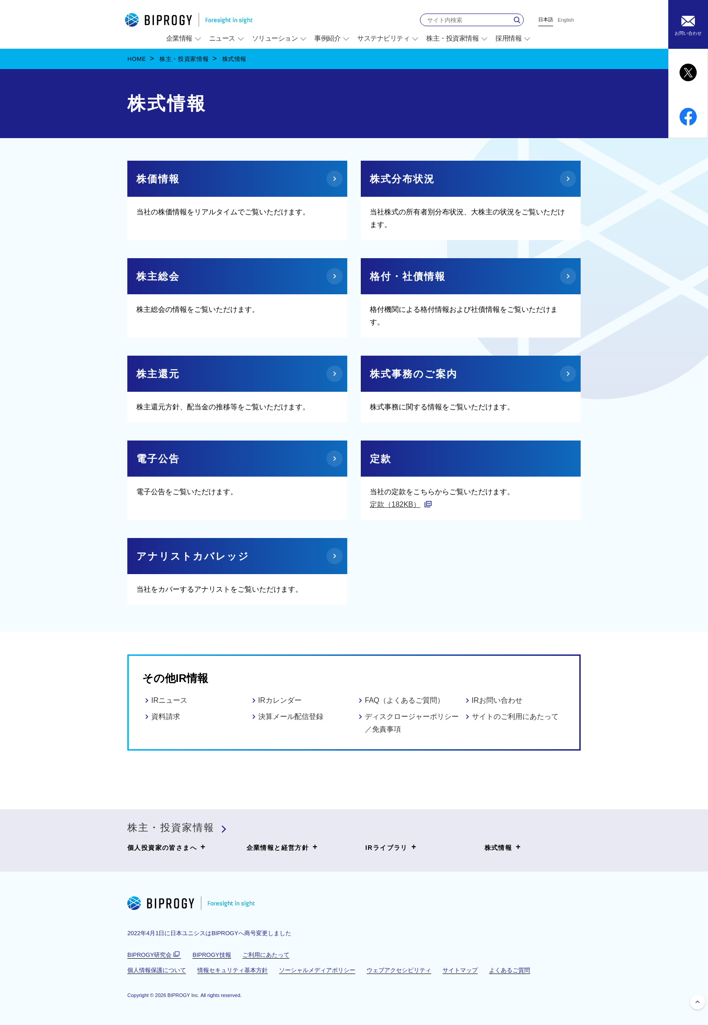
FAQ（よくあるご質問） (404, 700)
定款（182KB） (395, 504)
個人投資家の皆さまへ (166, 847)
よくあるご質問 (509, 970)
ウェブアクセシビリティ (399, 970)
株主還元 (158, 374)
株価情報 (158, 179)
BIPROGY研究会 (154, 955)
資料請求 (165, 716)
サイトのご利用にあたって (515, 716)
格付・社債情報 (408, 276)
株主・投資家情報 (184, 59)
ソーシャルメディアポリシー (317, 970)
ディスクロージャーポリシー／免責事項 (412, 723)
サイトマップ (460, 970)
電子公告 (158, 458)
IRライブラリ (391, 847)
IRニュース (169, 700)
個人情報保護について (156, 970)
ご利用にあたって (265, 954)
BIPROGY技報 (211, 954)
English (566, 20)
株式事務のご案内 (413, 374)
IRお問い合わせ (497, 700)
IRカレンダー (280, 700)
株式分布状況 (402, 179)
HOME (136, 59)
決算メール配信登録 (290, 716)
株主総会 (158, 276)
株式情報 (503, 847)
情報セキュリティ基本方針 (232, 970)
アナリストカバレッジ (192, 556)
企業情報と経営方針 (282, 847)
